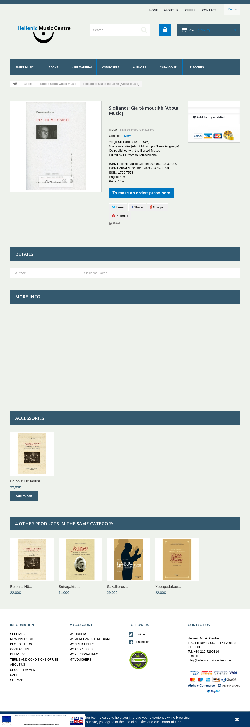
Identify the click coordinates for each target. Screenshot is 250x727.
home (153, 10)
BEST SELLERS (21, 644)
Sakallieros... (117, 586)
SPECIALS (17, 634)
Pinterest (120, 216)
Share (137, 207)
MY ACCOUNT (81, 625)
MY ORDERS (78, 634)
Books (28, 84)
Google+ (157, 207)
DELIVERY (17, 654)
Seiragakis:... (69, 586)
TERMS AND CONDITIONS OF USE (34, 659)
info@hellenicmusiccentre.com (209, 660)
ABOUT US (171, 10)
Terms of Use (170, 722)
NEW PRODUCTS (22, 639)
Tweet (118, 207)
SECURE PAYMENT (23, 670)
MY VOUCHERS (80, 659)
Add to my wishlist (209, 117)
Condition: (116, 136)
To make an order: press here (141, 193)
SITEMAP (16, 680)
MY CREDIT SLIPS (82, 644)
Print (114, 223)
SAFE (14, 675)
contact (209, 10)
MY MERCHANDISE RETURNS (90, 639)
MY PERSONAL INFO (84, 654)
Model (113, 129)
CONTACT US (19, 649)
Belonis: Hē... (21, 586)
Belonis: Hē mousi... (26, 481)
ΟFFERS (190, 10)
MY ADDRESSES (81, 649)
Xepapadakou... (168, 586)
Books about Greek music (58, 84)
